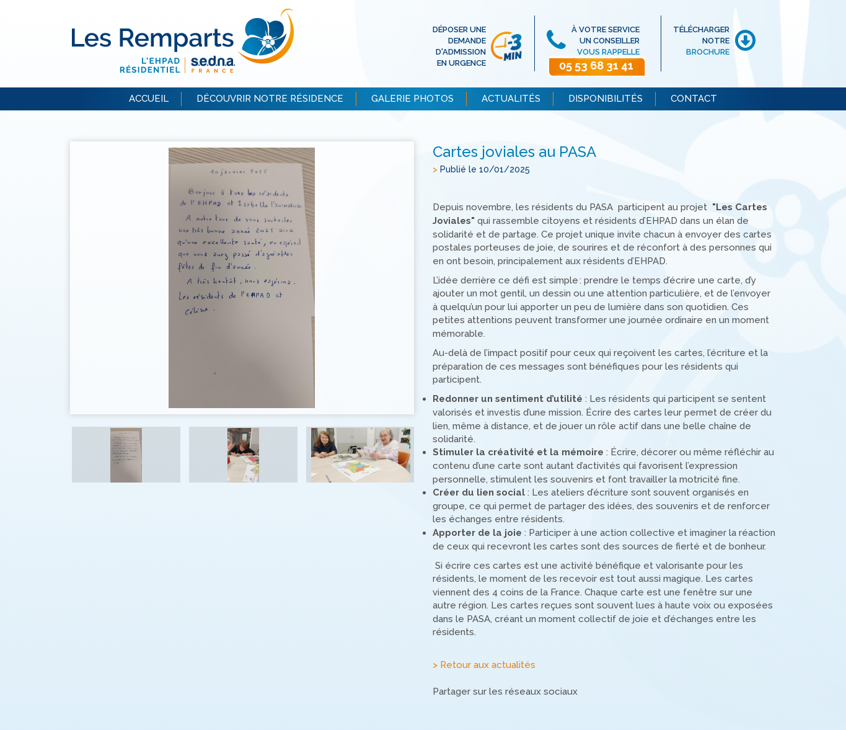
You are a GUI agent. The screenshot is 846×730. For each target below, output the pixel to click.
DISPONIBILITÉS (605, 98)
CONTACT (694, 98)
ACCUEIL (149, 98)
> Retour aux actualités (484, 664)
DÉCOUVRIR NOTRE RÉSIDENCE (269, 98)
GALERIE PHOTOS (412, 98)
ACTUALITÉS (511, 98)
